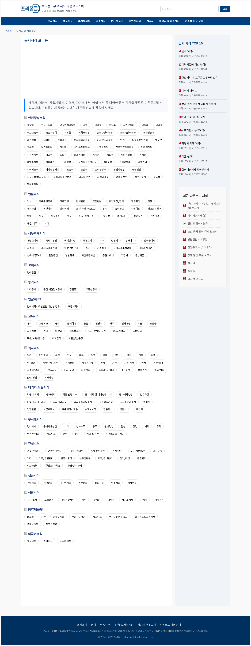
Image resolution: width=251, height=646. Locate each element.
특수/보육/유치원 (36, 338)
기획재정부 (84, 132)
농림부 (84, 169)
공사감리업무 (76, 450)
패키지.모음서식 (38, 387)
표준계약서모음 (70, 409)
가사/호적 (32, 499)
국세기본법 (51, 240)
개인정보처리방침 (123, 624)
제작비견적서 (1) (197, 215)
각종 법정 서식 (70, 394)
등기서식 (34, 282)
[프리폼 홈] (30, 9)
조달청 (63, 154)
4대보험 (108, 162)
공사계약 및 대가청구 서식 (98, 394)
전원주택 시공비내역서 (200, 247)
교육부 (112, 125)
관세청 (98, 125)
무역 (57, 355)
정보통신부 (121, 177)
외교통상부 (84, 177)
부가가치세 (130, 240)
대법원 (46, 140)
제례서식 (159, 499)
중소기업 (126, 370)
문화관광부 (100, 169)
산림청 (63, 147)
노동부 (70, 169)
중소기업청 (79, 154)
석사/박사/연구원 (97, 331)
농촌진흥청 (148, 132)
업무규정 (144, 394)
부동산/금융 (33, 433)
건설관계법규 (33, 450)
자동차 (143, 499)
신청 (105, 208)
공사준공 (157, 450)
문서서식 (52, 21)
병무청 (30, 147)
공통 (85, 125)
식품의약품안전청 (62, 177)
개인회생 (135, 201)
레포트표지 (75, 331)
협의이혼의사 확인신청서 (195, 169)
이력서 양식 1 (189, 90)
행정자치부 (32, 184)
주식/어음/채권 (106, 370)
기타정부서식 (52, 169)
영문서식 (107, 409)
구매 (105, 355)
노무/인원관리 (46, 458)
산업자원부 (119, 169)
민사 (150, 201)
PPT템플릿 (117, 21)
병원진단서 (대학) (197, 239)
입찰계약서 (35, 299)
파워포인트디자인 (115, 433)
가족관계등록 (45, 201)
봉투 (84, 499)
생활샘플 (99, 482)
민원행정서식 (36, 117)
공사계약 (50, 394)
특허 (29, 216)
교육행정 (31, 331)
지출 (140, 323)
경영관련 (69, 362)
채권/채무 (32, 223)
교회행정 (49, 499)
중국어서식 (65, 541)
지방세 (124, 255)
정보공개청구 (154, 208)
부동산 (97, 499)
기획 (147, 426)
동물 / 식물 (58, 516)
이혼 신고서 (188, 156)
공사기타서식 (59, 402)
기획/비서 (129, 362)
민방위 (99, 323)
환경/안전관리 (74, 465)
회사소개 (82, 624)
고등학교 (43, 323)
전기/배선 (125, 458)
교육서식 (34, 316)
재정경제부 (102, 177)
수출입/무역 (33, 370)
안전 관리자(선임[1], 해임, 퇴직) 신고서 (204, 206)
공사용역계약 (106, 402)
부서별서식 (84, 21)
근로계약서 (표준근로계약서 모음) (200, 77)
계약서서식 (87, 362)
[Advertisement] (60, 69)
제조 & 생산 (93, 433)
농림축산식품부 (128, 132)
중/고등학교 (119, 331)
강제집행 (64, 201)
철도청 (156, 177)
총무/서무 (159, 370)
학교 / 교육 (51, 524)
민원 (122, 140)
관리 (102, 362)
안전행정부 (146, 147)
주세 (87, 248)
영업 (117, 355)
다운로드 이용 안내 (170, 624)
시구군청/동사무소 (36, 177)
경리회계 (31, 426)
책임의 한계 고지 (147, 624)
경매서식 (34, 265)
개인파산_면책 (116, 201)
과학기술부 (32, 169)
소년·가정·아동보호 (86, 208)
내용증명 (31, 208)
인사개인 (126, 323)
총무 (81, 355)
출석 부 (192, 271)
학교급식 (56, 338)
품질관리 (141, 458)
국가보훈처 (128, 125)
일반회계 (69, 255)
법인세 (114, 240)
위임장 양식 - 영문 (198, 223)
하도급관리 (32, 465)
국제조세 (87, 240)
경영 (93, 355)
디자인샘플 (65, 482)
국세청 (159, 125)
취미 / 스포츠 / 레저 (145, 516)
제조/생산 (86, 370)
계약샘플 (47, 482)
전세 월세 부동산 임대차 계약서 (199, 104)
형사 (69, 216)
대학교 (58, 331)
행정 (41, 216)
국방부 (145, 125)
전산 (77, 433)
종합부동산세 (71, 248)
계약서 (150, 21)
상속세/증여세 (34, 255)
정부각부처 (140, 177)
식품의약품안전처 (125, 147)
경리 (29, 355)
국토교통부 (32, 132)
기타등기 (31, 289)
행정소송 (55, 216)
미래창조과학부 (105, 140)
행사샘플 (132, 482)
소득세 (30, 248)
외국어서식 (35, 533)
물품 (86, 323)
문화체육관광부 (82, 140)
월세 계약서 (188, 51)
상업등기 (138, 216)
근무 (57, 323)
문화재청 (62, 140)
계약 (29, 323)
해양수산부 (32, 162)
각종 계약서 (33, 394)
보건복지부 (46, 147)
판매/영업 (32, 377)
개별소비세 (32, 240)
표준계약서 (73, 306)
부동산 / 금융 (78, 516)
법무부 (158, 140)
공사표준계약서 (128, 402)
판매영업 (108, 426)
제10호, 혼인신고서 (194, 117)
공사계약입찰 (125, 394)
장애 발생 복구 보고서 (200, 255)
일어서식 (47, 541)
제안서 (139, 409)
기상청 (67, 132)
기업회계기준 (145, 248)
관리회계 (101, 248)
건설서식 (34, 443)
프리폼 (8, 31)
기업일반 (43, 355)
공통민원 (142, 162)
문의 (93, 624)
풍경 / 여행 (32, 524)
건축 (141, 355)
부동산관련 (84, 458)
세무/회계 (158, 362)
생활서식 (124, 409)
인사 (69, 355)
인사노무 (80, 426)
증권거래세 (108, 255)
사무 (112, 323)
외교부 (49, 154)
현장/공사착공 (53, 465)
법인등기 (73, 289)
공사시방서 (118, 450)
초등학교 (137, 331)
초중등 (153, 323)
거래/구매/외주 (50, 362)
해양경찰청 (126, 154)
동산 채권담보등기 (52, 289)
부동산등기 (91, 289)
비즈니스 (51, 433)
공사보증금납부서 (83, 402)
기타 (46, 223)
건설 (123, 426)
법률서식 (34, 194)
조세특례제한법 (49, 248)
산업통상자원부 (82, 147)
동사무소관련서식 (87, 162)
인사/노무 (69, 370)
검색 (225, 9)
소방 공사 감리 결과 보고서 (202, 231)
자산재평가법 (88, 255)
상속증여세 (149, 240)
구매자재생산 (50, 426)
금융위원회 (51, 132)
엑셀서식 (100, 21)
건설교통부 (124, 162)
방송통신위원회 (140, 140)
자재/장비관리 (105, 458)
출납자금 (139, 255)
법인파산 (47, 208)
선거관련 (154, 216)
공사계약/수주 (98, 450)
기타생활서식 (67, 499)
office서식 (90, 409)
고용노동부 (46, 125)
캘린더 (191, 263)
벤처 (144, 362)
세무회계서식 (36, 233)
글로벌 (30, 516)
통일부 (110, 154)
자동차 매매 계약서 (192, 143)
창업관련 (142, 370)
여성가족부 (32, 154)
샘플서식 (68, 21)
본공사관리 (66, 458)
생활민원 (136, 169)
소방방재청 (102, 147)
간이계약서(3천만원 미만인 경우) (44, 306)
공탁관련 (119, 208)
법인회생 (64, 208)
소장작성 (105, 216)
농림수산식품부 (105, 132)
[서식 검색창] (189, 9)
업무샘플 (115, 482)
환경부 (67, 162)
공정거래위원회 (67, 125)
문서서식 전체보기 (26, 31)
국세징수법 (69, 240)
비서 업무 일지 (196, 279)
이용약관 (105, 624)
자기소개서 (127, 499)
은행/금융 (51, 370)
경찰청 (30, 125)
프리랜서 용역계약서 (195, 130)
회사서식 (34, 348)
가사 (29, 201)
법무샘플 (83, 482)
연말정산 (53, 255)
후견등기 (121, 216)
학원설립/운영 (76, 338)
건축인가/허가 (55, 450)
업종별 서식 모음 (194, 21)
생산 (129, 355)
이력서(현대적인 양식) (194, 64)
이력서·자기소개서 (169, 21)
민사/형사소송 (86, 216)
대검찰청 (31, 140)
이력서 (146, 402)
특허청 (142, 154)
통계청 (96, 154)
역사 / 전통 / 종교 (118, 516)
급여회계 (71, 323)
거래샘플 (31, 482)
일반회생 (135, 208)
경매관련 (80, 201)
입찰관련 (97, 201)
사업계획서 (135, 21)
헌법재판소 (51, 162)
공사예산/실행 (138, 450)
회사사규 (49, 377)
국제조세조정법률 (122, 248)
